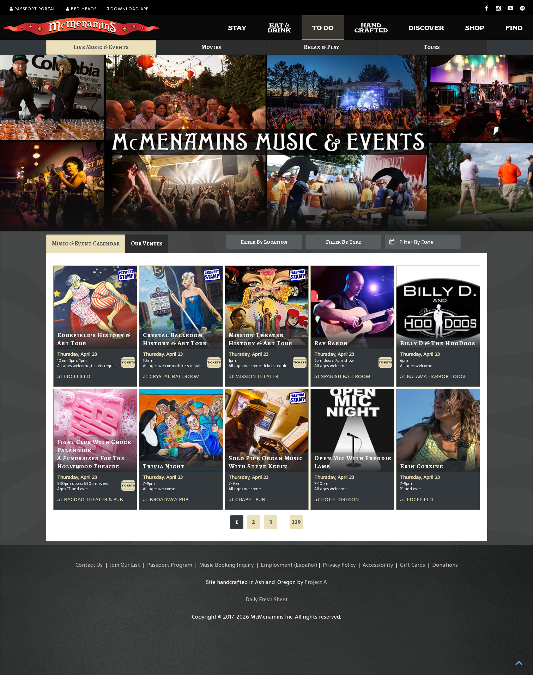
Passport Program (169, 564)
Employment (277, 564)
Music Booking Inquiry (226, 564)
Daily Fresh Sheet (267, 599)
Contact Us (89, 564)
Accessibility (378, 564)
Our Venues (147, 243)
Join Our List (125, 564)
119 (296, 521)
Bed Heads (81, 8)
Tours (432, 47)
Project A (315, 582)
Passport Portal (33, 8)
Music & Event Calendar (86, 243)
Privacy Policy (339, 564)
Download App (128, 8)
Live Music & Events (101, 47)
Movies (211, 47)
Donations (445, 564)
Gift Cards (412, 564)
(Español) (305, 564)
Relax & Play (321, 47)
